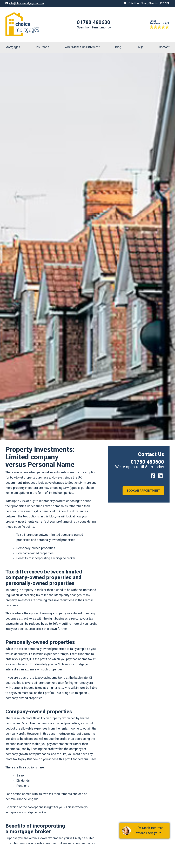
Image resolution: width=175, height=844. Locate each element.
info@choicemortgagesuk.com (26, 3)
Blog (118, 47)
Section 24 (75, 482)
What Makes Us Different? (82, 47)
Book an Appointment (142, 491)
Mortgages (12, 47)
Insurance (42, 47)
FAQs (140, 47)
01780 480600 (93, 22)
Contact (164, 47)
